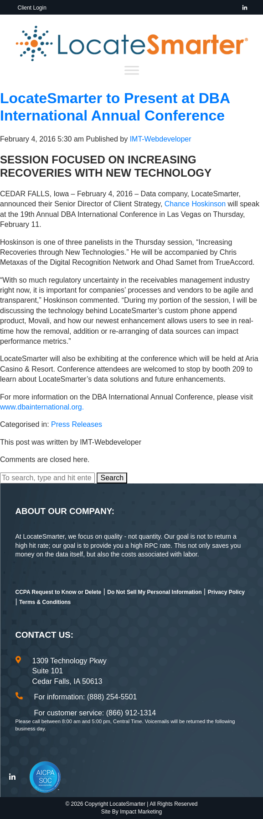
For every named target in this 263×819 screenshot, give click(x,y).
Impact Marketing (141, 811)
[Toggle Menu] (131, 70)
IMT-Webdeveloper (160, 139)
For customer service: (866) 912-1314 (95, 713)
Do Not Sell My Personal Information (154, 592)
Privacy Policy (226, 592)
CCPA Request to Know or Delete (58, 592)
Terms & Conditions (45, 602)
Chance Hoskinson (195, 204)
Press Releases (76, 424)
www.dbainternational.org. (42, 407)
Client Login (32, 8)
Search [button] (112, 478)
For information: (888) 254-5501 (85, 697)
